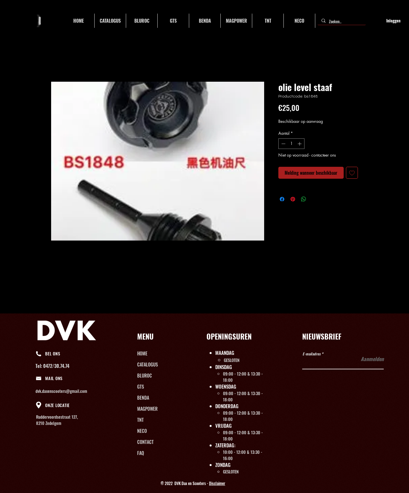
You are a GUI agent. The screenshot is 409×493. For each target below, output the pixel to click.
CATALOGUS (147, 364)
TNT (140, 419)
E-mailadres (311, 354)
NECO (142, 430)
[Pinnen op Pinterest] (292, 199)
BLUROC (144, 375)
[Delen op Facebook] (282, 199)
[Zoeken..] (341, 21)
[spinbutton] (291, 144)
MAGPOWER (147, 408)
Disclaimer (217, 483)
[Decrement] (282, 144)
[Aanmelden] (369, 359)
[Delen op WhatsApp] (303, 199)
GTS (140, 386)
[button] (110, 21)
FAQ (140, 453)
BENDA (143, 397)
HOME (142, 353)
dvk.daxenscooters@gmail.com (61, 391)
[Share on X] (314, 199)
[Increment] (300, 144)
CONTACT (145, 442)
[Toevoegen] (352, 173)
